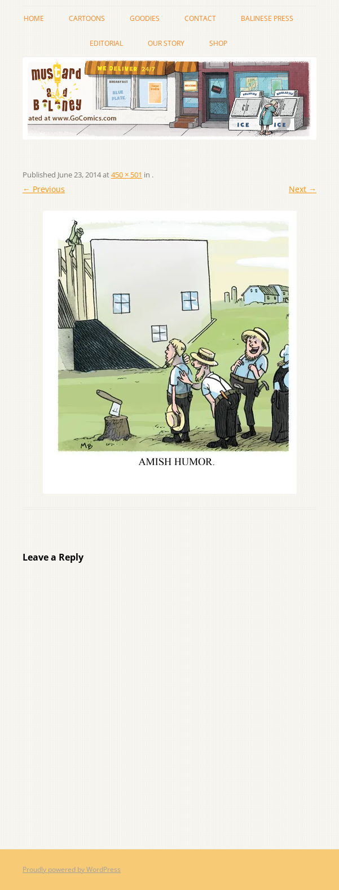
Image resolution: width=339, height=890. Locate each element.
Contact (200, 18)
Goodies (145, 18)
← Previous (44, 189)
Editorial (106, 43)
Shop (218, 43)
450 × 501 (126, 175)
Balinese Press (267, 18)
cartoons (87, 18)
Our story (166, 43)
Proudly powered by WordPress (72, 869)
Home (34, 18)
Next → (302, 189)
